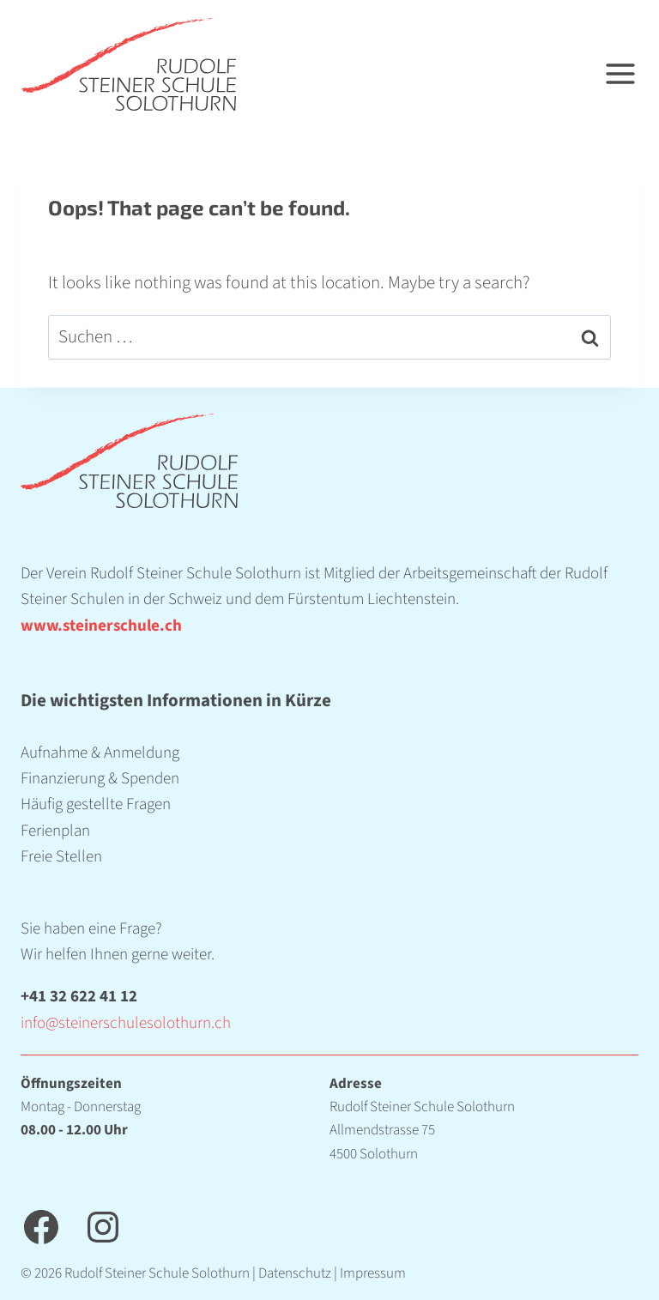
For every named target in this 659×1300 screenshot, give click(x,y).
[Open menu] (631, 65)
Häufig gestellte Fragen (96, 804)
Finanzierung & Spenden (100, 778)
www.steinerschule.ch (101, 626)
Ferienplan (55, 831)
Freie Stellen (61, 856)
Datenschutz (294, 1273)
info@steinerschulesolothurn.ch (126, 1023)
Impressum (373, 1273)
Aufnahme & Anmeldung (100, 753)
